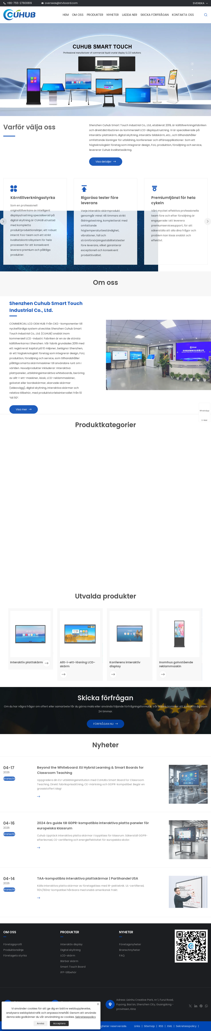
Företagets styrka (15, 955)
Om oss (78, 15)
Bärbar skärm (69, 961)
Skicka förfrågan (155, 15)
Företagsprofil (12, 944)
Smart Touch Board (72, 967)
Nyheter (113, 15)
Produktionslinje (13, 950)
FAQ (122, 955)
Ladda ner (129, 15)
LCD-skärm (67, 955)
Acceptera (59, 1023)
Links (137, 1026)
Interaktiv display (71, 944)
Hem (66, 15)
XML (169, 1026)
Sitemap (149, 1026)
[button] (192, 63)
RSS (161, 1026)
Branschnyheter (129, 950)
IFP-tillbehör (68, 972)
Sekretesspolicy (186, 1026)
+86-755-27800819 (19, 3)
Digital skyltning (70, 950)
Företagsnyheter (130, 944)
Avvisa (40, 1023)
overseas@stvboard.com (61, 3)
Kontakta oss (183, 15)
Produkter (95, 15)
